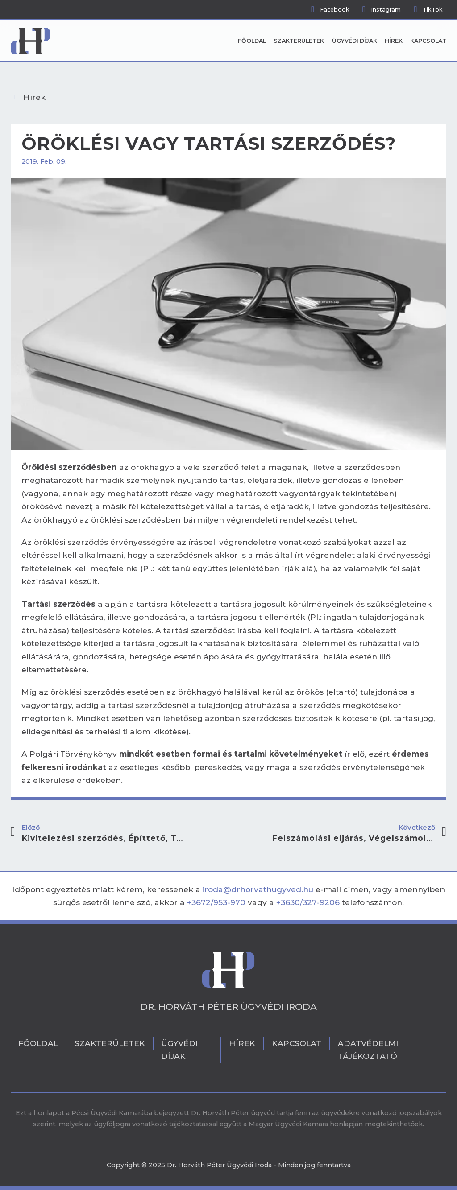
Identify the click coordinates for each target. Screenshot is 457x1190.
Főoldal (252, 40)
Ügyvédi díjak (354, 40)
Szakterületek (299, 40)
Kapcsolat (428, 40)
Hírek (394, 40)
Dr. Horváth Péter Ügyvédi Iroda (228, 1006)
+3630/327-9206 (308, 902)
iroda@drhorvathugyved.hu (258, 889)
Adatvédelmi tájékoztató (368, 1049)
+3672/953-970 (216, 902)
